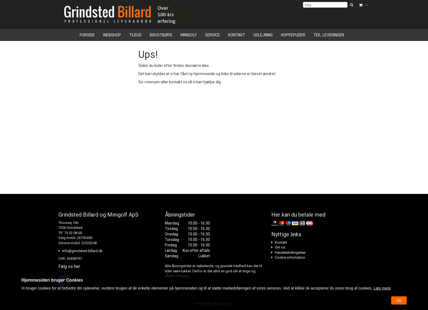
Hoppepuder (293, 35)
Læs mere (382, 288)
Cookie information (290, 257)
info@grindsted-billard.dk (82, 251)
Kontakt (236, 35)
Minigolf (188, 35)
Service (212, 35)
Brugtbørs (161, 35)
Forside (87, 35)
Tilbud (135, 35)
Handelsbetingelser (290, 252)
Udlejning (263, 35)
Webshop (112, 35)
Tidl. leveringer (328, 35)
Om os (280, 247)
